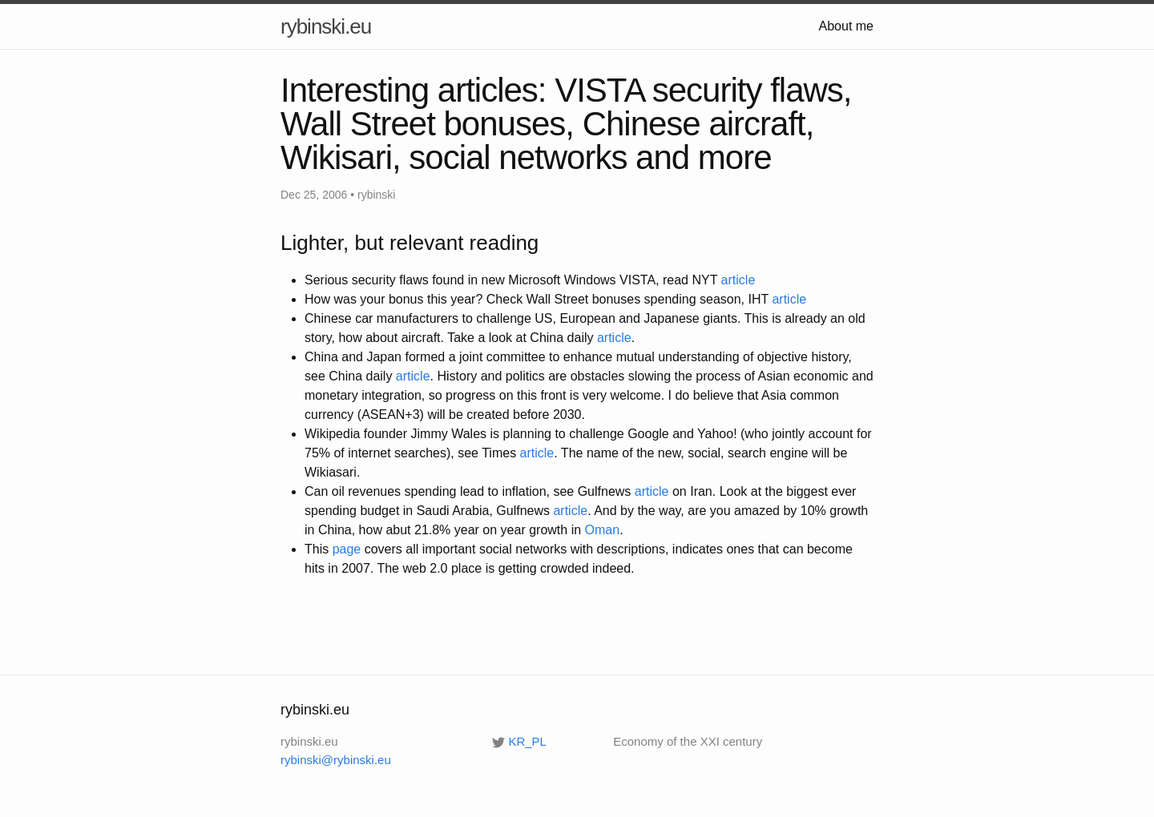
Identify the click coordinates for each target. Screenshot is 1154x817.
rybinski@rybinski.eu (335, 760)
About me (846, 26)
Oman (602, 530)
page (347, 549)
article (738, 280)
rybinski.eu (325, 26)
